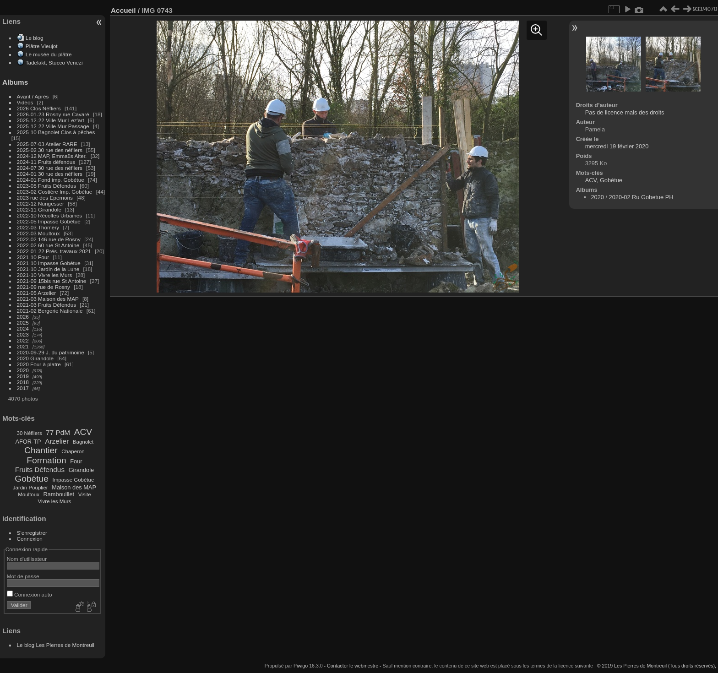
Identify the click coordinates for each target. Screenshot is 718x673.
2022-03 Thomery (38, 227)
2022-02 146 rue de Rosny (49, 239)
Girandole (81, 470)
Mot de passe (23, 576)
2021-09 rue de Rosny (43, 287)
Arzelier (57, 441)
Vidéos (25, 102)
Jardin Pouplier (30, 487)
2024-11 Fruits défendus (46, 162)
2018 (23, 382)
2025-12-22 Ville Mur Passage (53, 126)
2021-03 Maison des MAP (48, 299)
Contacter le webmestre (352, 665)
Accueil (123, 10)
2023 (23, 334)
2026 (23, 317)
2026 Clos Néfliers (39, 108)
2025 (23, 323)
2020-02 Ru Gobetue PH (641, 197)
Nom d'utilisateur (27, 559)
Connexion (30, 539)
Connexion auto (29, 594)
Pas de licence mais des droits (624, 112)
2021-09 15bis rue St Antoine (52, 281)
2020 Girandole (35, 358)
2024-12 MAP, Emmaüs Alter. (52, 156)
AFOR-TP (28, 441)
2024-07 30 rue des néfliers (49, 168)
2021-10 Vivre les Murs (44, 275)
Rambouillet (59, 494)
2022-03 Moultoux (38, 233)
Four (76, 461)
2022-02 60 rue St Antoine (48, 245)
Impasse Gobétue (73, 480)
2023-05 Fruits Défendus (46, 186)
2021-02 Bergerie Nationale (50, 311)
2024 (23, 328)
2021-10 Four (33, 257)
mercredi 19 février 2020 (617, 146)
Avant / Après (33, 96)
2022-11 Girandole (39, 209)
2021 (23, 346)
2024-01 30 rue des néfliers (50, 174)
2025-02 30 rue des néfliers (49, 150)
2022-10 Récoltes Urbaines (49, 215)
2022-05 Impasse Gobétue (49, 221)
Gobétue (32, 478)
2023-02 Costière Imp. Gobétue (54, 192)
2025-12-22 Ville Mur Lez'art (50, 120)
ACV (83, 432)
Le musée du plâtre (49, 54)
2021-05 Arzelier (36, 293)
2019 (23, 376)
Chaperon (73, 451)
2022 (23, 340)
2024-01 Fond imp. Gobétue (50, 180)
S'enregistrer (32, 533)
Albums (15, 82)
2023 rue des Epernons (45, 198)
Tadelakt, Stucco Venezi (54, 62)
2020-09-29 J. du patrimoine (50, 352)
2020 (23, 370)
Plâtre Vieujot (42, 46)
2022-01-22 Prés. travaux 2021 (54, 251)
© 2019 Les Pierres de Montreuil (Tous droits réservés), (656, 665)
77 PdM (58, 432)
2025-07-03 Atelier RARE (47, 144)
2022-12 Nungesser (40, 203)
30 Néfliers (29, 433)
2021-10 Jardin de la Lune (48, 269)
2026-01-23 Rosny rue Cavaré (53, 114)
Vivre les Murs (54, 501)
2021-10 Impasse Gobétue (49, 263)
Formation (46, 460)
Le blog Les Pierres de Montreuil (55, 645)
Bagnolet (83, 442)
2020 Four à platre (39, 364)
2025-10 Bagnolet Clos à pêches (56, 132)
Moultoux (28, 494)
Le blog (35, 38)
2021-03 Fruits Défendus (46, 305)
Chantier (41, 450)
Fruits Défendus (40, 469)
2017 (23, 388)
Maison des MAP (74, 487)
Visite (84, 494)
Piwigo (301, 665)
